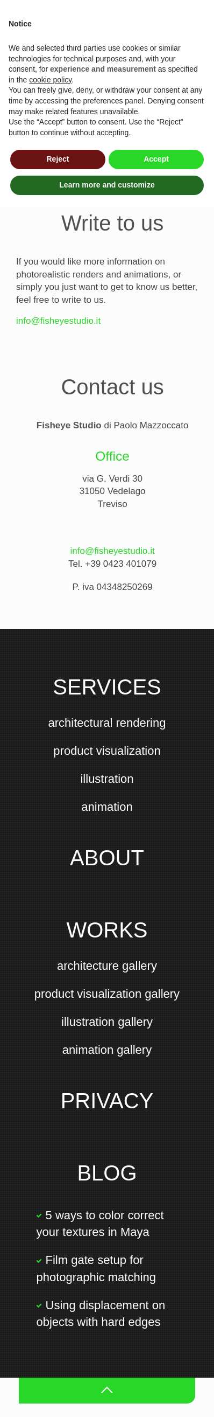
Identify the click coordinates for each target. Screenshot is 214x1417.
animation (106, 807)
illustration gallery (107, 1022)
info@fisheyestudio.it (58, 321)
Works (106, 930)
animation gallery (107, 1050)
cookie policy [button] (50, 79)
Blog (107, 1173)
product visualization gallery (107, 994)
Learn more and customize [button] (106, 184)
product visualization (106, 751)
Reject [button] (57, 159)
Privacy (107, 1101)
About (107, 858)
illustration (106, 779)
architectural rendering (107, 723)
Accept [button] (156, 159)
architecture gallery (107, 966)
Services (107, 687)
